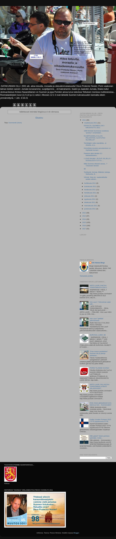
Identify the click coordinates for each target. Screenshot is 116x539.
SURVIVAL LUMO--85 (98, 335)
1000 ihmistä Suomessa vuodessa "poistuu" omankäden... (96, 132)
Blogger (76, 533)
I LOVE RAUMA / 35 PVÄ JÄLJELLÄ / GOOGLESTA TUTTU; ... (97, 159)
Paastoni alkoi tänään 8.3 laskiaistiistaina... (93, 154)
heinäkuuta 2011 (90, 193)
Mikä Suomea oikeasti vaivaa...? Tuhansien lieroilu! (95, 165)
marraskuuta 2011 (91, 206)
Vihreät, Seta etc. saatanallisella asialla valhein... (95, 178)
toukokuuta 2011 (90, 186)
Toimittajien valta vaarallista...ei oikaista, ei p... (95, 144)
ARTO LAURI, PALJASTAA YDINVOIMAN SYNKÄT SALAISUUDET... (99, 386)
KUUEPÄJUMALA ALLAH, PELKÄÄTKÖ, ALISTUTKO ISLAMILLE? (94, 138)
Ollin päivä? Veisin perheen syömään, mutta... (99, 437)
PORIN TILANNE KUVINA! (99, 368)
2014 (84, 219)
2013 (84, 216)
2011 (84, 120)
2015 (84, 222)
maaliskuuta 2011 (91, 123)
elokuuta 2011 (89, 196)
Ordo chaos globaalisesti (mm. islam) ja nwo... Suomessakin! (101, 404)
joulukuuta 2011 (90, 209)
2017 (84, 229)
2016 (84, 225)
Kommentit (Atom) (15, 123)
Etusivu (39, 117)
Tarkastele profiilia (86, 276)
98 (85, 169)
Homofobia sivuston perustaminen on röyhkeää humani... (97, 149)
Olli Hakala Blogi (98, 263)
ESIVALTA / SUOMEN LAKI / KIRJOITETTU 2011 (94, 126)
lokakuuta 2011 (90, 202)
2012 (84, 213)
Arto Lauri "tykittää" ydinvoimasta (97, 319)
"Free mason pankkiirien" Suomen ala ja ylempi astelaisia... (99, 353)
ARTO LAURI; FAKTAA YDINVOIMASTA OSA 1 (98, 286)
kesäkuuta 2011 (90, 190)
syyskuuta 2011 (90, 199)
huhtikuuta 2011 (90, 183)
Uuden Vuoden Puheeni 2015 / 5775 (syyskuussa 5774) (100, 420)
